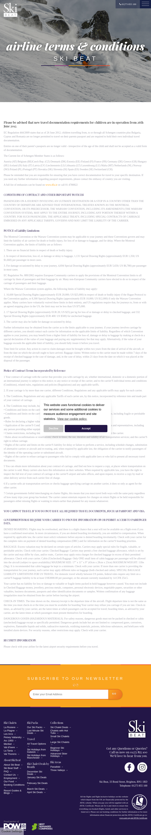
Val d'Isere (9, 747)
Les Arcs (8, 734)
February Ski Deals (37, 783)
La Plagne (9, 730)
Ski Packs (32, 723)
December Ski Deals (34, 772)
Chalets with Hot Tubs (59, 731)
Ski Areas (55, 762)
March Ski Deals (36, 788)
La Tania (8, 750)
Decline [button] (53, 428)
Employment (10, 778)
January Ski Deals (37, 777)
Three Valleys (57, 770)
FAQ (6, 771)
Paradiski (55, 766)
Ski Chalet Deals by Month (38, 765)
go (114, 693)
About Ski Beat (12, 760)
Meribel (8, 744)
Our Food (9, 781)
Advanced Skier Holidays (58, 754)
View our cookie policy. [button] (72, 418)
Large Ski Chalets (59, 742)
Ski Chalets (10, 723)
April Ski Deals (35, 792)
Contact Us (10, 774)
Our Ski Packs (34, 727)
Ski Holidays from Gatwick (36, 750)
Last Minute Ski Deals (35, 731)
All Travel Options (36, 743)
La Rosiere (9, 727)
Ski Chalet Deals (59, 727)
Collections (56, 723)
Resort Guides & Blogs (12, 791)
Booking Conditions (14, 784)
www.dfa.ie (51, 184)
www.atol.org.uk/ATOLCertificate (133, 818)
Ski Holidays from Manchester (36, 756)
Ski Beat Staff (11, 768)
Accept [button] (86, 428)
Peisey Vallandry (13, 737)
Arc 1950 (8, 740)
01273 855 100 (127, 4)
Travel (31, 739)
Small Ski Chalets (59, 736)
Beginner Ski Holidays (57, 749)
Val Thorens (10, 754)
